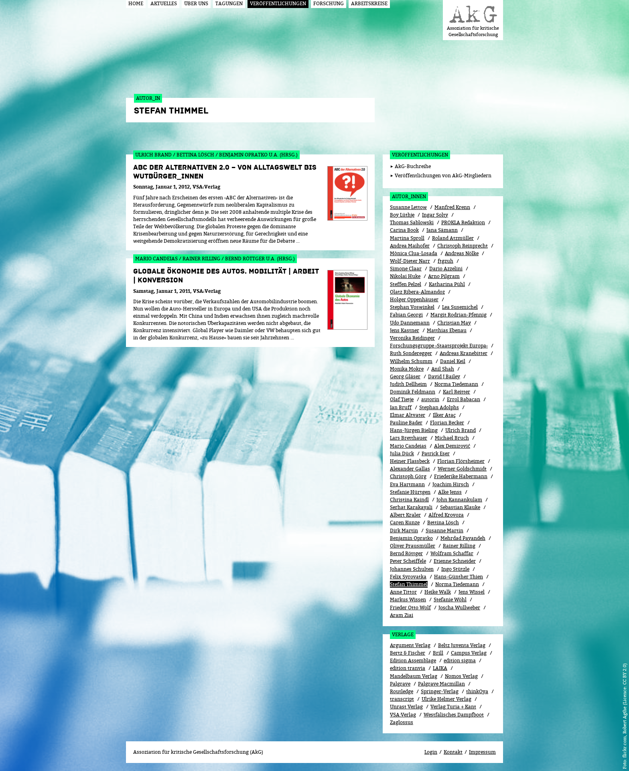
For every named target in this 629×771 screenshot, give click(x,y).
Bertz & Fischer (407, 652)
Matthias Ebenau (447, 330)
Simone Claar (406, 268)
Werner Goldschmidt (462, 468)
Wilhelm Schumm (411, 361)
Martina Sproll (407, 238)
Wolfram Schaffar (451, 553)
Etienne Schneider (455, 561)
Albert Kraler (405, 514)
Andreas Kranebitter (463, 353)
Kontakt (453, 752)
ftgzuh (445, 261)
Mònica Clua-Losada (413, 253)
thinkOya (477, 691)
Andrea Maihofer (410, 245)
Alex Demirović (452, 445)
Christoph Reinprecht (462, 245)
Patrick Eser (436, 453)
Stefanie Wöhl (450, 599)
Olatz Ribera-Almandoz (417, 291)
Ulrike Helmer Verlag (446, 699)
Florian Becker (447, 422)
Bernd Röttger (406, 553)
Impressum (482, 752)
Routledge (401, 691)
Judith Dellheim (408, 384)
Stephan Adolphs (439, 407)
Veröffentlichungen (420, 154)
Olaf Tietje (402, 399)
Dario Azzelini (446, 268)
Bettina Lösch (443, 522)
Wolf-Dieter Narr (410, 261)
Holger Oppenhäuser (414, 299)
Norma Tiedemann (456, 384)
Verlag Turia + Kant (453, 706)
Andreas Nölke (462, 253)
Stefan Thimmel (409, 584)
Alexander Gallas (410, 468)
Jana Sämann (442, 230)
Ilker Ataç (444, 415)
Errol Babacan (463, 399)
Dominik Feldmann (412, 391)
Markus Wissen (408, 599)
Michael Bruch (452, 437)
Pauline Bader (406, 422)
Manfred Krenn (452, 207)
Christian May (454, 322)
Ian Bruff (401, 407)
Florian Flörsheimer (461, 461)
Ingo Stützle (455, 569)
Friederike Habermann (460, 476)
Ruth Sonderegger (411, 353)
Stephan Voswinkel (412, 307)
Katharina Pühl (447, 284)
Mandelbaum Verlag (413, 676)
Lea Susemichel (460, 307)
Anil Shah (442, 368)
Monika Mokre (407, 368)
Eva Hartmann (407, 484)
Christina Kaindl (409, 499)
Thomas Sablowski (412, 222)
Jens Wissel (472, 591)
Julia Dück (402, 453)
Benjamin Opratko (411, 538)
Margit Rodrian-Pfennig (458, 314)
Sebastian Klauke (460, 507)
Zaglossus (401, 722)
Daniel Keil (452, 361)
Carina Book (404, 230)
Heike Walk (437, 591)
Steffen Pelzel (405, 284)
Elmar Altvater (407, 415)
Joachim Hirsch (450, 484)
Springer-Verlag (440, 691)
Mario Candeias (408, 445)
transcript (402, 699)
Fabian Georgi (406, 314)
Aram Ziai (401, 615)
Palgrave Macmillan (441, 683)
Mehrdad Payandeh (462, 538)
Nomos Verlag (461, 676)
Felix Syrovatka (408, 576)
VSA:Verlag (403, 714)
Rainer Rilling (459, 545)
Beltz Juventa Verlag (461, 645)
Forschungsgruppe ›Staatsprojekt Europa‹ (439, 345)
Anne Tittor (403, 591)
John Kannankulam (459, 499)
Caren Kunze (405, 522)
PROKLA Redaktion (463, 222)
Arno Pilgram (444, 276)
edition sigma (460, 660)
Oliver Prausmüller (412, 545)
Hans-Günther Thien (458, 576)
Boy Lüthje (402, 214)
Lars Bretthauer (408, 437)
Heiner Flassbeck (410, 461)
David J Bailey (444, 376)
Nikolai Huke (405, 276)
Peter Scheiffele (408, 561)
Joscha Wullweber (459, 607)
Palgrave (400, 683)
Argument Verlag (410, 645)
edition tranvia (407, 668)
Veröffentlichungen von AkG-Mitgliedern (443, 175)
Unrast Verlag (406, 706)
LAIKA (440, 668)
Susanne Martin (444, 530)
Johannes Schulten (412, 569)
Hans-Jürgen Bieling (414, 430)
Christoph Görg (408, 476)
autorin (430, 399)
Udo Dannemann (410, 322)
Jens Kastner (404, 330)
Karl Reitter (456, 391)
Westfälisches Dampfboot (454, 714)
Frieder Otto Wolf (410, 607)
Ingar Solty (435, 214)
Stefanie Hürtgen (410, 492)
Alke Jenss (450, 492)
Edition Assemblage (413, 660)
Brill (438, 652)
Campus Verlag (469, 652)
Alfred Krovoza (446, 514)
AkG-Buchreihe (413, 166)
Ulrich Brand (460, 430)
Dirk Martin (404, 530)
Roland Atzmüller (453, 238)
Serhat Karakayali (411, 507)
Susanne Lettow (408, 207)
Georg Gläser (405, 376)
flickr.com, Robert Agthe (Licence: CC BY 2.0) (624, 710)
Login (430, 752)
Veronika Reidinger (412, 338)
